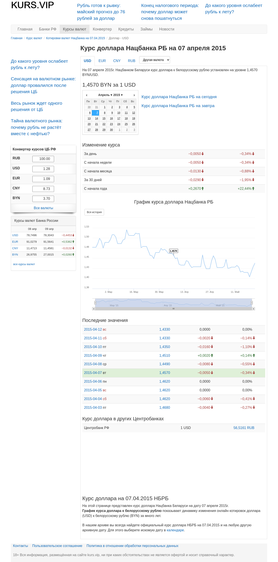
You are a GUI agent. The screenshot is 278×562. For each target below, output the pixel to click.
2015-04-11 (93, 338)
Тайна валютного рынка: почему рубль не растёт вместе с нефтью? (37, 127)
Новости (166, 29)
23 (111, 124)
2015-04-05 (93, 390)
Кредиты (126, 29)
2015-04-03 (93, 407)
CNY (15, 248)
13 (89, 118)
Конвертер (102, 29)
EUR (15, 241)
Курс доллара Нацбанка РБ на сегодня (179, 96)
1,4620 (164, 381)
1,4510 (164, 355)
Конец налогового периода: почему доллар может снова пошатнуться (170, 12)
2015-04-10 (93, 347)
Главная (25, 29)
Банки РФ (47, 29)
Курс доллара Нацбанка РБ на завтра (177, 105)
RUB (131, 61)
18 (126, 118)
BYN (15, 254)
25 (126, 124)
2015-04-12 (93, 329)
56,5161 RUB (243, 428)
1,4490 (164, 364)
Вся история (94, 212)
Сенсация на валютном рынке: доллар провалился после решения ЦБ (43, 85)
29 (104, 129)
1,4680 (164, 407)
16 (111, 118)
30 (89, 107)
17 (118, 118)
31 (96, 107)
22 (104, 124)
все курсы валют (24, 264)
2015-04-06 (93, 381)
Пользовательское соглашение (57, 546)
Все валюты (43, 208)
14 (96, 118)
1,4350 (164, 347)
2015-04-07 (93, 373)
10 (118, 112)
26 (133, 124)
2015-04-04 (93, 399)
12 (133, 112)
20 (89, 124)
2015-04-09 (93, 355)
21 (96, 124)
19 (133, 118)
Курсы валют (74, 29)
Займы (147, 29)
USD (15, 235)
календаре (175, 530)
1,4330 (164, 329)
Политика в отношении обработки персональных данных (132, 546)
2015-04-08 (93, 364)
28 (96, 129)
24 (118, 124)
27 (89, 129)
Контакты (20, 546)
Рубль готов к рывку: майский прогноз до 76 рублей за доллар (101, 12)
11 (126, 112)
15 (104, 118)
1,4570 (164, 373)
